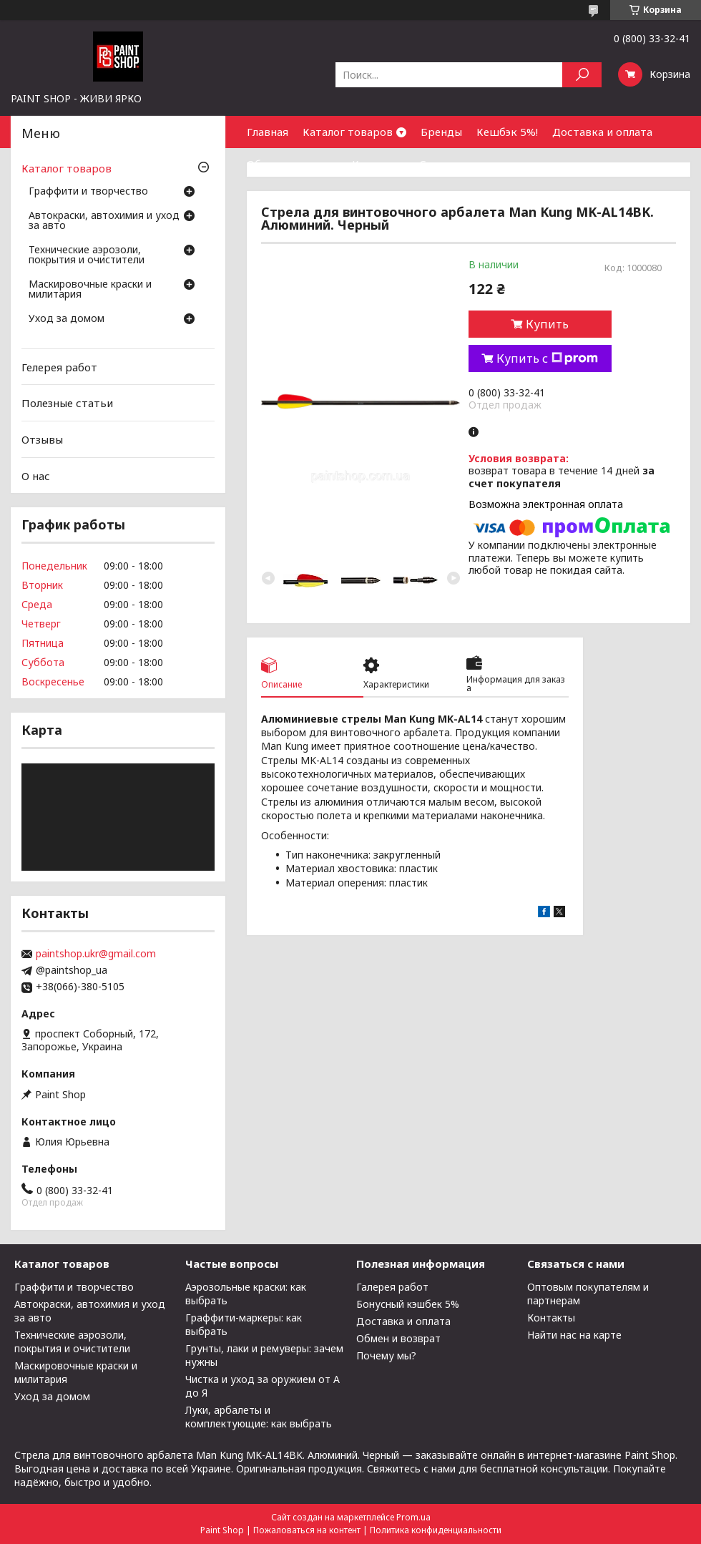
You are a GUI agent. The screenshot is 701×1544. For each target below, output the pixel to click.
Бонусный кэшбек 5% (407, 1304)
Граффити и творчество (88, 191)
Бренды (441, 131)
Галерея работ (392, 1287)
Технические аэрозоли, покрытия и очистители (86, 255)
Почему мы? (386, 1355)
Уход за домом (66, 319)
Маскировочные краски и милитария (90, 290)
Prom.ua (413, 1517)
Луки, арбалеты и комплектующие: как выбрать (258, 1416)
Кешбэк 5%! (507, 131)
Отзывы (42, 439)
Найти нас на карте (574, 1335)
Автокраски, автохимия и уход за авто (104, 221)
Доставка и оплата (602, 131)
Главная (267, 131)
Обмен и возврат (292, 164)
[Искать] (582, 74)
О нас (35, 475)
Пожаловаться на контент (307, 1530)
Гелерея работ (59, 367)
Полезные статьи (67, 403)
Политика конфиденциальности (435, 1530)
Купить (547, 324)
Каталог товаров (348, 131)
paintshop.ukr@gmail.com (96, 953)
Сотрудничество (464, 164)
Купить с (547, 358)
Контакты (378, 164)
